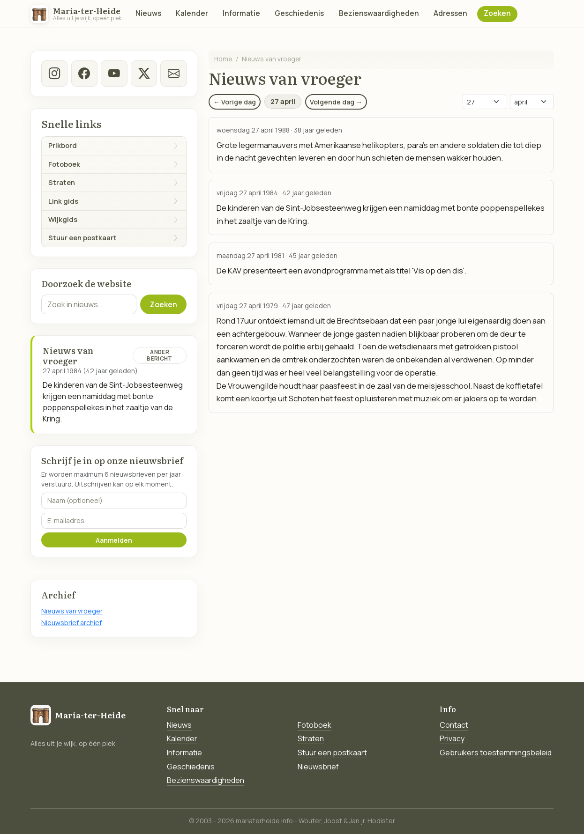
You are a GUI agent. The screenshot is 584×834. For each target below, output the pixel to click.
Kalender (192, 13)
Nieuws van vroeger (72, 610)
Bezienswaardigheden (379, 13)
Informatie (241, 13)
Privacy (452, 738)
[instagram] (54, 73)
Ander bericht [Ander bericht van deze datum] (159, 355)
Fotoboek (314, 725)
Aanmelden (114, 540)
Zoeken (497, 13)
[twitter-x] (143, 73)
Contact (454, 725)
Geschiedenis (299, 13)
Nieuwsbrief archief (71, 622)
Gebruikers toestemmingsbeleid (496, 752)
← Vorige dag (234, 101)
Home (223, 58)
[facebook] (84, 73)
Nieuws (148, 13)
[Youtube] (114, 73)
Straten (311, 738)
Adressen (450, 13)
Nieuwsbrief (318, 766)
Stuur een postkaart (332, 752)
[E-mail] (173, 73)
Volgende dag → (336, 101)
